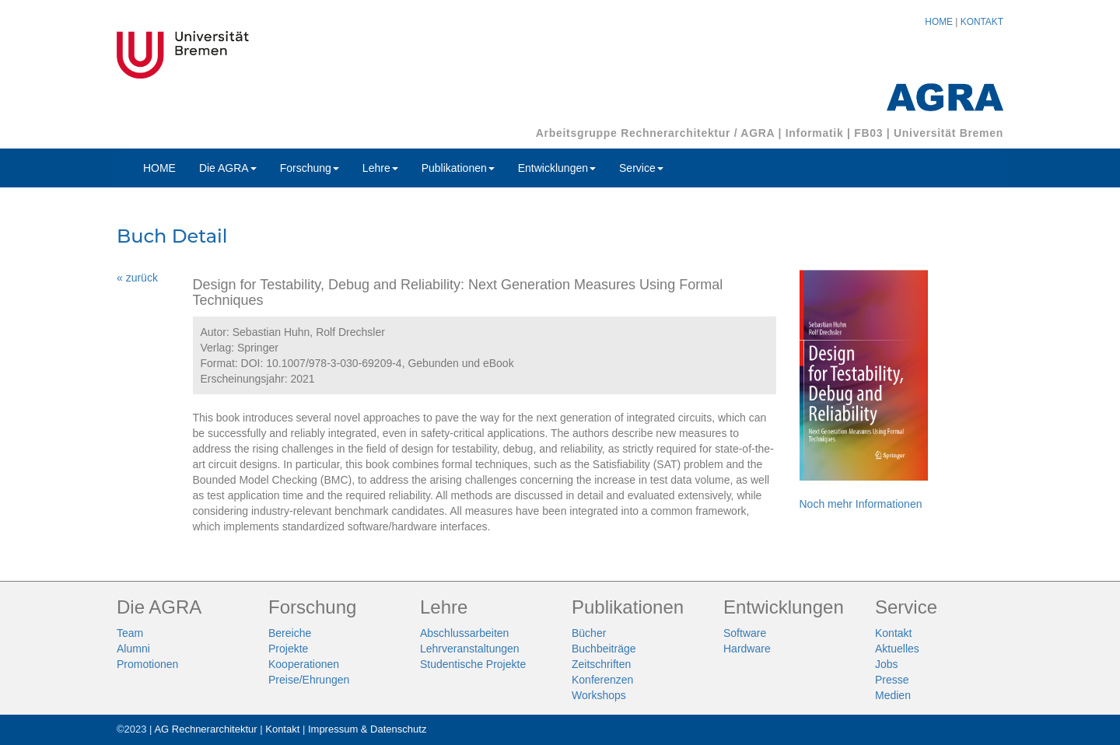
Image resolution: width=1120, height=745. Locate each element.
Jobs (886, 664)
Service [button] (641, 168)
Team (130, 633)
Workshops (599, 695)
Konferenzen (602, 679)
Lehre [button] (380, 168)
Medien (893, 695)
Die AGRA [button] (228, 168)
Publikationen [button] (458, 168)
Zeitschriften (601, 664)
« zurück (137, 277)
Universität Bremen (948, 133)
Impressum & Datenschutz (367, 729)
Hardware (747, 648)
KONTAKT (982, 21)
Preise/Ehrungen (308, 679)
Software (744, 633)
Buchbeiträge (604, 648)
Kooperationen (303, 664)
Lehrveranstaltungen (470, 648)
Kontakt (893, 633)
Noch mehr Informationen (861, 504)
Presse (892, 679)
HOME (939, 21)
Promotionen (147, 664)
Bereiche (289, 633)
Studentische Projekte (473, 664)
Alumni (133, 648)
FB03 (868, 133)
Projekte (288, 648)
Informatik (815, 133)
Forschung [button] (309, 168)
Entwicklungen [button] (557, 168)
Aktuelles (897, 648)
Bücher (589, 633)
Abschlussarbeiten (464, 633)
